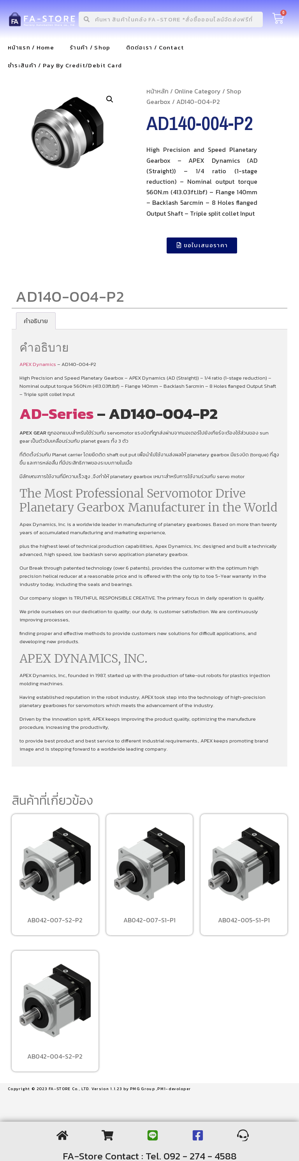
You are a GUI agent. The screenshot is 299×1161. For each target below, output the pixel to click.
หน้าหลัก (157, 91)
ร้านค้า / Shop (90, 47)
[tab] (36, 320)
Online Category (197, 91)
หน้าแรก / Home (31, 47)
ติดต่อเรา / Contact (155, 47)
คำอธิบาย (36, 320)
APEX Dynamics (37, 364)
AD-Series (56, 413)
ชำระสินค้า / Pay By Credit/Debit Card (65, 65)
